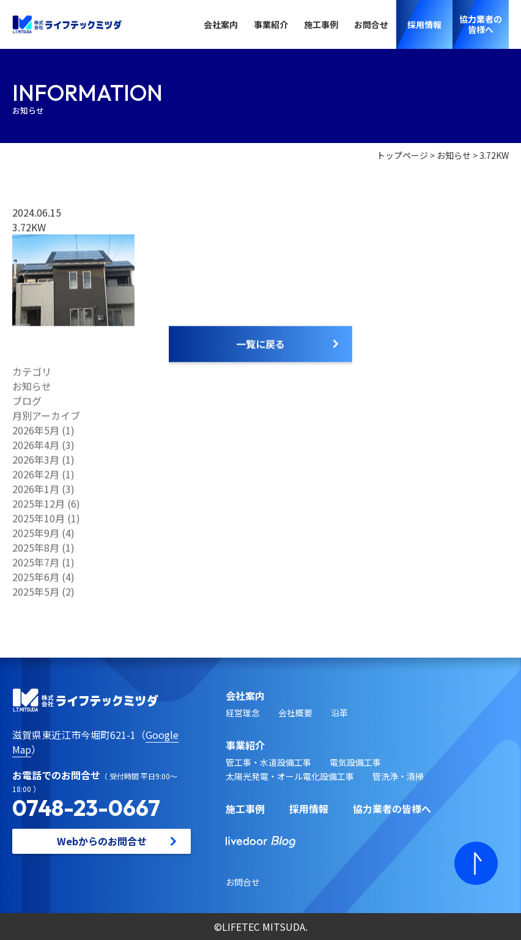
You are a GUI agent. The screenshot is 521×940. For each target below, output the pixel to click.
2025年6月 (35, 581)
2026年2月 (35, 478)
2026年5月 (35, 434)
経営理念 (243, 713)
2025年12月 (38, 508)
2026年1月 (35, 493)
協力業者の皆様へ (392, 808)
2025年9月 (35, 537)
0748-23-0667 (86, 807)
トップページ (402, 156)
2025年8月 (35, 552)
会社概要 (295, 713)
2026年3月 (35, 464)
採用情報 (308, 808)
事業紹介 (271, 24)
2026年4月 (35, 449)
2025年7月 (35, 566)
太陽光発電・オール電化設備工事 (290, 776)
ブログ (27, 405)
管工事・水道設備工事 (268, 762)
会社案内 (221, 24)
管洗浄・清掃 (398, 776)
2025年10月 (38, 522)
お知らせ (454, 156)
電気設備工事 (355, 762)
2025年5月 (35, 596)
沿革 (339, 713)
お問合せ (371, 24)
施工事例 (321, 24)
